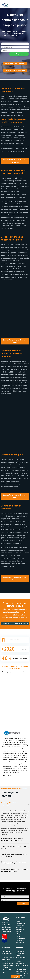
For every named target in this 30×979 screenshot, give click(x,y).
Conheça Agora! (19, 54)
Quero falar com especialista (14, 623)
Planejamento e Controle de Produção (8, 959)
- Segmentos (20, 923)
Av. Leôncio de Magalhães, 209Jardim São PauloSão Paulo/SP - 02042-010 (22, 973)
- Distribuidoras (7, 953)
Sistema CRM (7, 970)
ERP (4, 972)
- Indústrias (6, 951)
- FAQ (18, 936)
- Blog (18, 934)
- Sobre (18, 921)
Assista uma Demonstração (14, 63)
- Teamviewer (21, 938)
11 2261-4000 (21, 958)
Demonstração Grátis (15, 976)
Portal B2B (6, 968)
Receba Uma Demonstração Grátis (14, 161)
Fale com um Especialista (15, 71)
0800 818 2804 (22, 966)
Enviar (23, 904)
